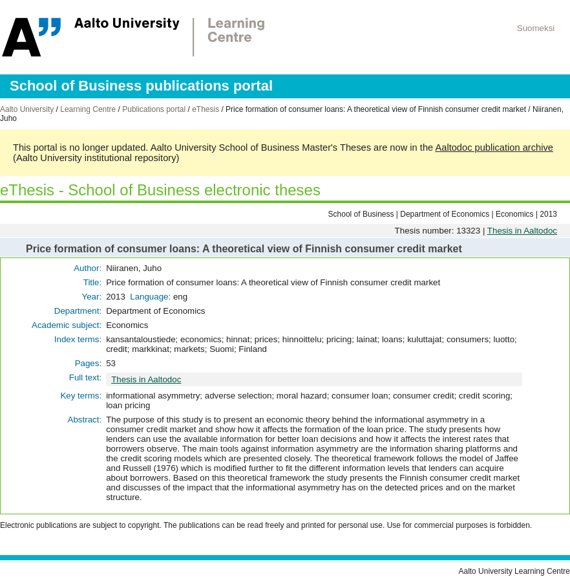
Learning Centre (88, 109)
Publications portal (153, 109)
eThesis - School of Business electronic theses (160, 190)
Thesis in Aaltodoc (522, 230)
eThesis (205, 109)
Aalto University (27, 109)
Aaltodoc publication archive (494, 147)
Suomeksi (536, 28)
